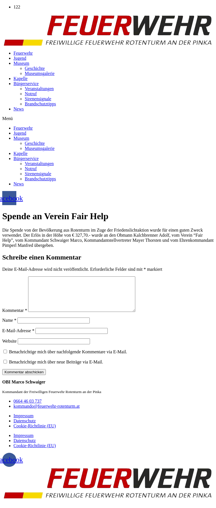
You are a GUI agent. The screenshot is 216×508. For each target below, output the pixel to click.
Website (9, 347)
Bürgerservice (26, 83)
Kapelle (21, 78)
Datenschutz (25, 427)
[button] (108, 118)
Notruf (31, 93)
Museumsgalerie (40, 73)
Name (9, 327)
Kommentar (14, 317)
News (19, 109)
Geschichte (35, 68)
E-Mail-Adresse (18, 337)
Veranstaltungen (39, 88)
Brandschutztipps (40, 103)
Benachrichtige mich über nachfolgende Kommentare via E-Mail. (68, 358)
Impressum (23, 422)
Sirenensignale (38, 98)
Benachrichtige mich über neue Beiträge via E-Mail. (56, 368)
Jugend (20, 58)
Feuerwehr (23, 53)
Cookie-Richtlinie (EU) (35, 432)
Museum (21, 63)
